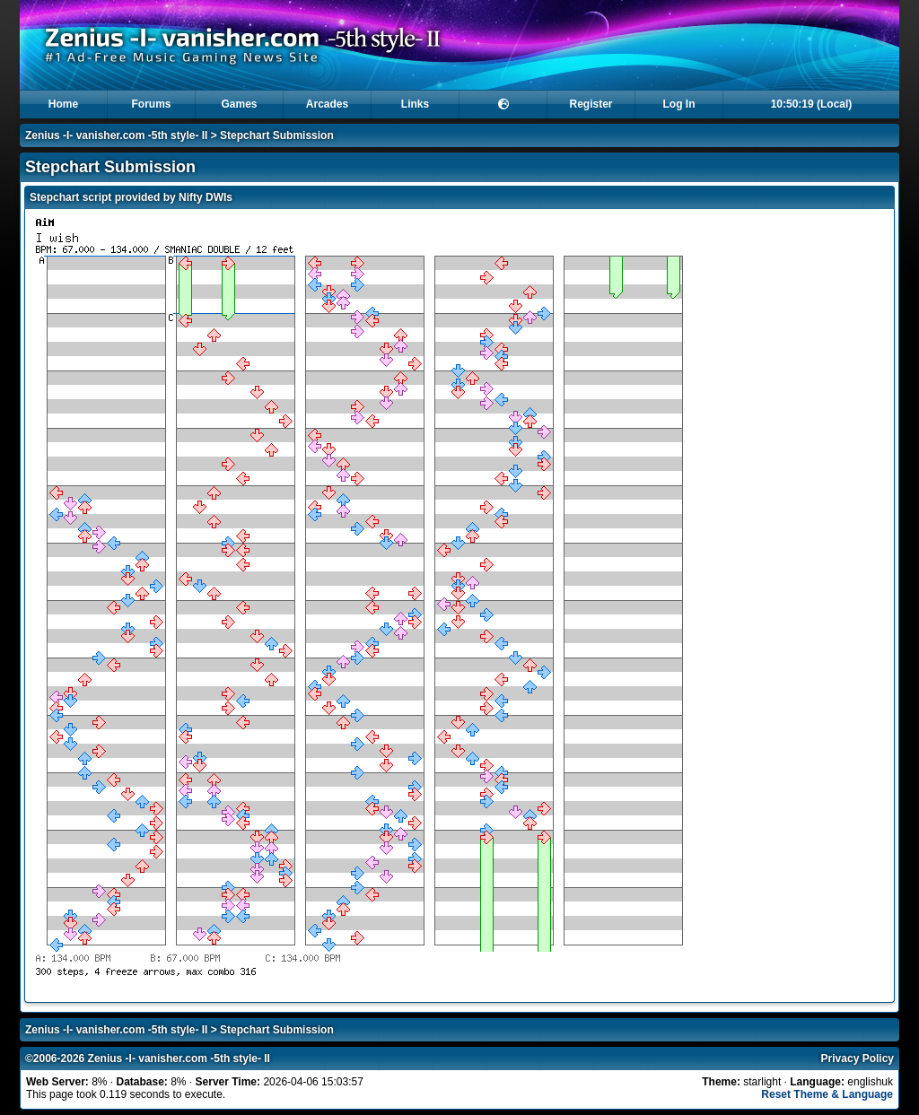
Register (590, 104)
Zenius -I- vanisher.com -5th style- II (116, 135)
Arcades (327, 104)
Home (63, 104)
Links (415, 104)
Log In (679, 104)
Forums (151, 104)
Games (239, 104)
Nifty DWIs (205, 197)
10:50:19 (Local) (812, 104)
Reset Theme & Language (827, 1094)
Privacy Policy (857, 1058)
